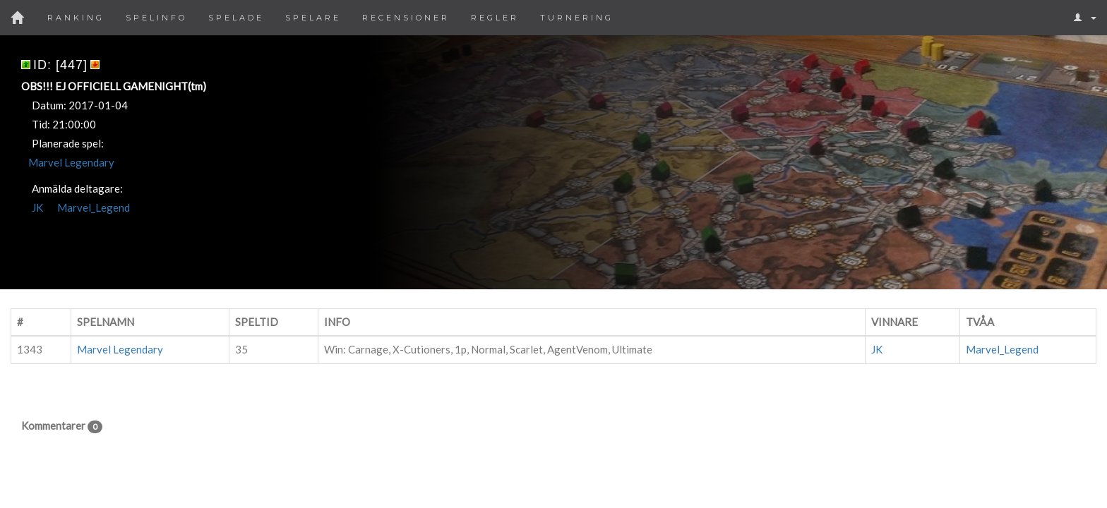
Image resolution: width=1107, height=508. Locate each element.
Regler (495, 18)
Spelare (313, 18)
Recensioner (406, 18)
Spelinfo (156, 18)
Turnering (577, 18)
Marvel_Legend (93, 207)
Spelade (236, 18)
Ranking (75, 18)
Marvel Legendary (71, 162)
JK (37, 207)
